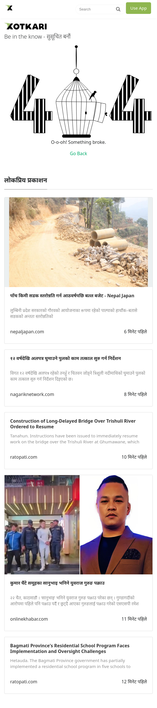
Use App (138, 8)
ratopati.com (23, 457)
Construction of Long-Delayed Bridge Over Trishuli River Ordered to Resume (73, 424)
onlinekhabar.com (29, 619)
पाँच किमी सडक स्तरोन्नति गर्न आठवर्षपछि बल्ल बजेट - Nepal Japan (72, 295)
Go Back (78, 153)
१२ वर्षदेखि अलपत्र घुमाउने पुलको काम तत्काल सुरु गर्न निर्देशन (65, 358)
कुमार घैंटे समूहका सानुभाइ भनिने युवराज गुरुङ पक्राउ (57, 583)
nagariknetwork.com (32, 394)
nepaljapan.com (27, 331)
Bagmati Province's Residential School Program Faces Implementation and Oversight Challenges (70, 648)
